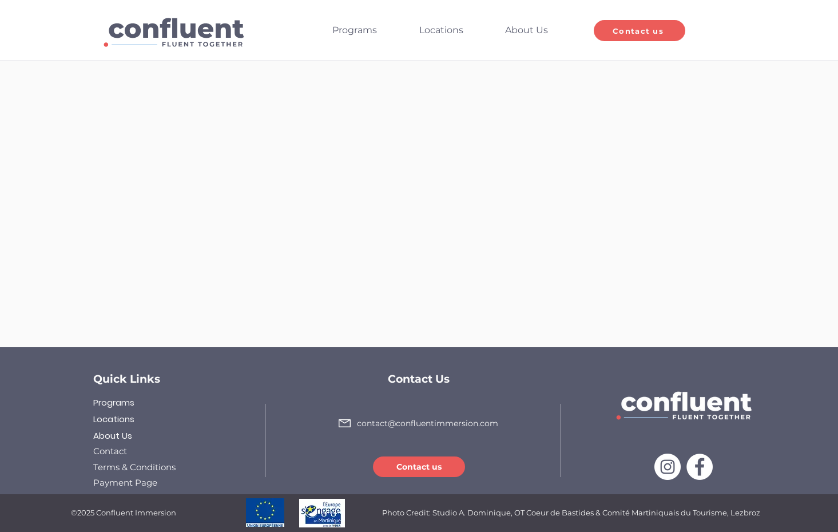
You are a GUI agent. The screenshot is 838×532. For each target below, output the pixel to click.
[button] (367, 30)
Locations (113, 419)
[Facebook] (699, 467)
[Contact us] (639, 30)
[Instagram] (667, 467)
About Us (112, 436)
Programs (113, 402)
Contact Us (419, 379)
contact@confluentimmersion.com (427, 423)
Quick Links (126, 379)
